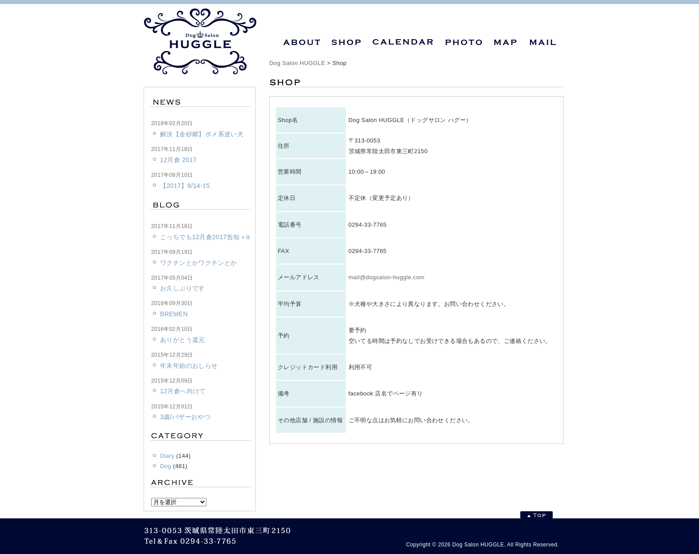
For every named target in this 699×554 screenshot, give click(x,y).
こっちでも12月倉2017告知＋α (205, 236)
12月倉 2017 (178, 159)
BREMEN (174, 314)
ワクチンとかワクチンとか (198, 262)
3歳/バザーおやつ (185, 416)
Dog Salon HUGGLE (297, 63)
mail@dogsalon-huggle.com (387, 277)
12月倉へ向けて (183, 391)
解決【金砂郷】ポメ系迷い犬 (201, 134)
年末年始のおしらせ (189, 365)
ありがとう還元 (182, 339)
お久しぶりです (182, 288)
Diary (167, 455)
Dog (165, 466)
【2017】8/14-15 (185, 185)
